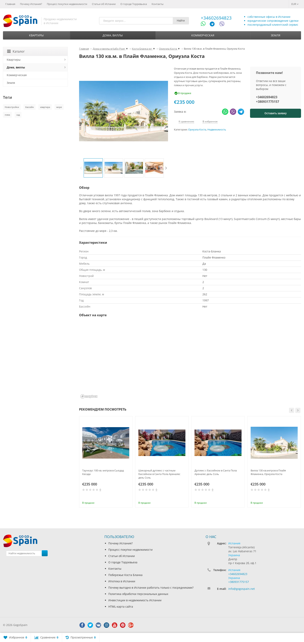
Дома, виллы (113, 35)
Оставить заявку (275, 113)
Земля (275, 35)
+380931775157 (267, 101)
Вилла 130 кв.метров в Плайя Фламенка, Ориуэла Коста (268, 472)
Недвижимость (216, 129)
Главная (10, 4)
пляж (7, 114)
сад (18, 114)
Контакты (157, 4)
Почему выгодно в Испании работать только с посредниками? (151, 587)
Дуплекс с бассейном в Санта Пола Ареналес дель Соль (215, 472)
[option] (93, 168)
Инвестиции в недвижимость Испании (134, 600)
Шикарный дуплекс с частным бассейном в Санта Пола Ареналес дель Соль (159, 474)
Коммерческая (202, 35)
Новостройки (12, 107)
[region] (190, 360)
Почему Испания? (31, 4)
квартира (45, 107)
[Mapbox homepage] (89, 396)
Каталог (16, 51)
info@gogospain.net (241, 589)
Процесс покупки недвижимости (67, 4)
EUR (295, 4)
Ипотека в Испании (121, 581)
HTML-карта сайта (120, 606)
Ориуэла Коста (197, 129)
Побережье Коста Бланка (125, 575)
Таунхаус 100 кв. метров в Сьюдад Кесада (103, 472)
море (59, 107)
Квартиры (36, 35)
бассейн (29, 107)
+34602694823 (216, 18)
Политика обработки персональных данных (138, 594)
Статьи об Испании (104, 4)
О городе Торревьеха (133, 4)
